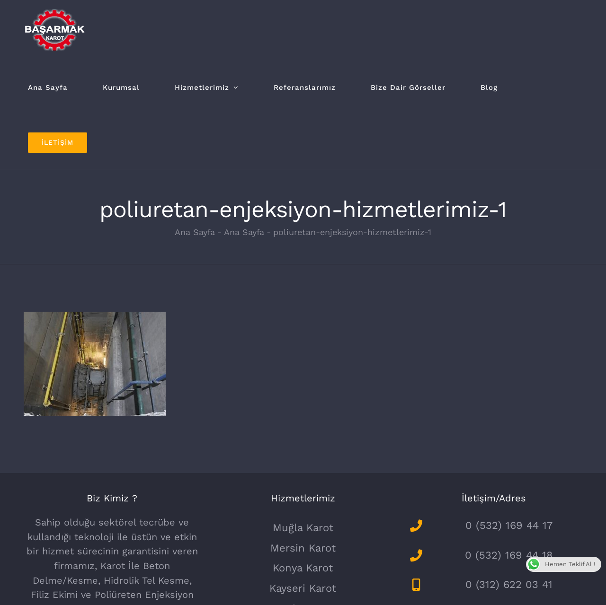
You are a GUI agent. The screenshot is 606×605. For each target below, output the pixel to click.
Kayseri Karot (302, 588)
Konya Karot (303, 568)
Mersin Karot (303, 548)
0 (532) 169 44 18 (509, 555)
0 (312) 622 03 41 (509, 584)
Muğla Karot (303, 528)
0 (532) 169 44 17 (509, 525)
